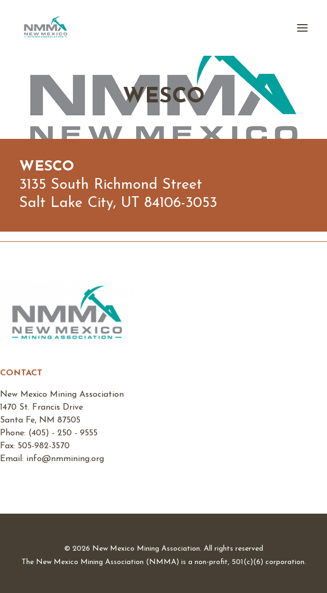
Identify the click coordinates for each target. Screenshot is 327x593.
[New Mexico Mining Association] (45, 27)
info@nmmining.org (65, 459)
